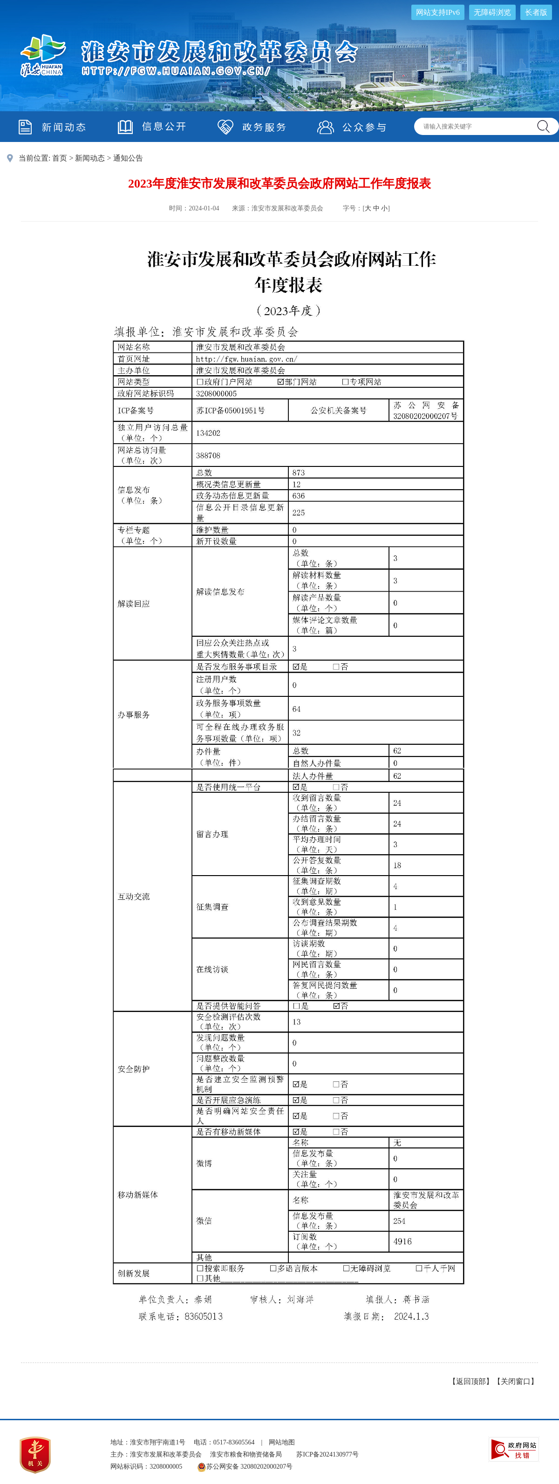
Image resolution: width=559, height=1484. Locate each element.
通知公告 (128, 158)
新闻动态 (90, 158)
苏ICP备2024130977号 (327, 1454)
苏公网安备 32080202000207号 (245, 1466)
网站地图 (282, 1442)
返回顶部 (471, 1381)
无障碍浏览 (492, 12)
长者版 (536, 12)
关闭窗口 (516, 1381)
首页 (59, 158)
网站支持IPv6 (438, 12)
